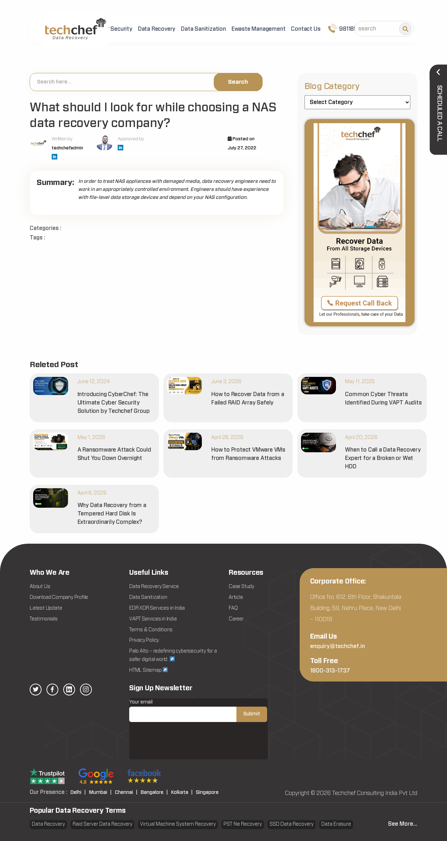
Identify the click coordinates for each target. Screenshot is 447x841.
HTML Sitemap (148, 670)
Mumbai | (100, 792)
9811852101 (347, 28)
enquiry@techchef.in (337, 646)
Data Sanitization (203, 29)
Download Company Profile (59, 597)
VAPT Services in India (153, 619)
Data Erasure (336, 824)
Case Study (241, 586)
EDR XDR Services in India (157, 608)
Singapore (207, 792)
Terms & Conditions (150, 629)
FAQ (233, 608)
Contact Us (305, 29)
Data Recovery (156, 29)
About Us (40, 586)
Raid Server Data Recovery (102, 824)
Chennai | (126, 792)
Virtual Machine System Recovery (178, 824)
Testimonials (44, 619)
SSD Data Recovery (292, 824)
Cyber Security (113, 29)
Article (236, 597)
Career (236, 619)
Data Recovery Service (154, 586)
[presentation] (182, 745)
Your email (198, 711)
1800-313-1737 (330, 670)
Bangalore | (154, 792)
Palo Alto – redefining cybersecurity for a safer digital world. (173, 655)
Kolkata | (182, 792)
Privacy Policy (144, 640)
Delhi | (78, 792)
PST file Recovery (243, 824)
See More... (402, 824)
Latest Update (46, 608)
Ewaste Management (259, 29)
